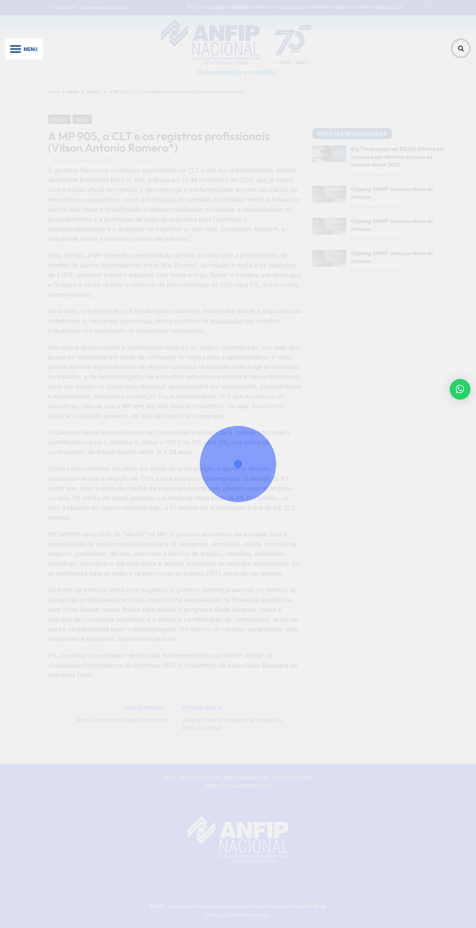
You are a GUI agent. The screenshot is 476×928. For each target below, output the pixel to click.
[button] (461, 389)
